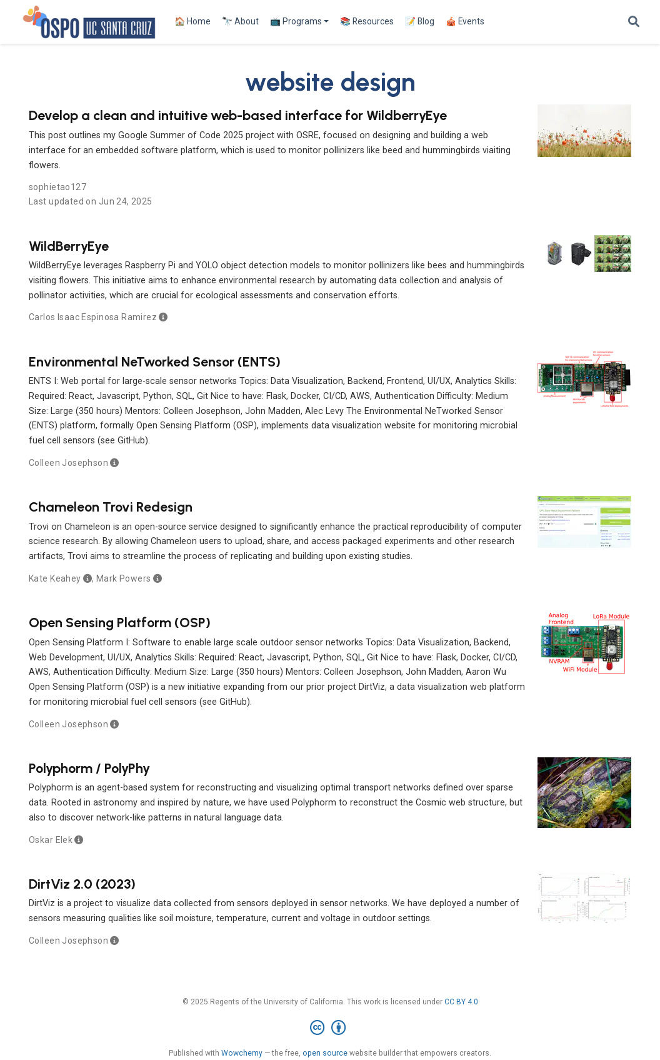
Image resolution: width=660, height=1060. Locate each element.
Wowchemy (241, 1053)
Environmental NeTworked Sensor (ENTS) (155, 361)
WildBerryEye (69, 246)
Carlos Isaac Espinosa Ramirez (93, 317)
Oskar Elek (50, 840)
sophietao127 (57, 187)
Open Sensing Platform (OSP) (120, 622)
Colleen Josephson (68, 463)
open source (325, 1053)
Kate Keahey (55, 578)
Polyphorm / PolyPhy (89, 768)
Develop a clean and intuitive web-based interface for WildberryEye (238, 115)
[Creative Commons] (330, 1028)
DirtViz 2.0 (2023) (82, 884)
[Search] (633, 22)
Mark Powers (123, 578)
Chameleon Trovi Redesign (110, 506)
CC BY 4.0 (461, 1001)
